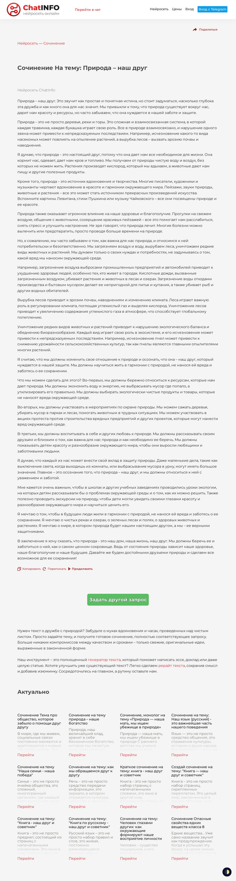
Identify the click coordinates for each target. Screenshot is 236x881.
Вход (189, 9)
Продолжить (82, 569)
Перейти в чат (87, 9)
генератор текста (104, 660)
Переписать (57, 569)
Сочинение (54, 43)
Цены (177, 9)
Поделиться (208, 29)
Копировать (31, 569)
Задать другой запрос (118, 599)
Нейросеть (159, 9)
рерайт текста (171, 665)
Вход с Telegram (212, 9)
